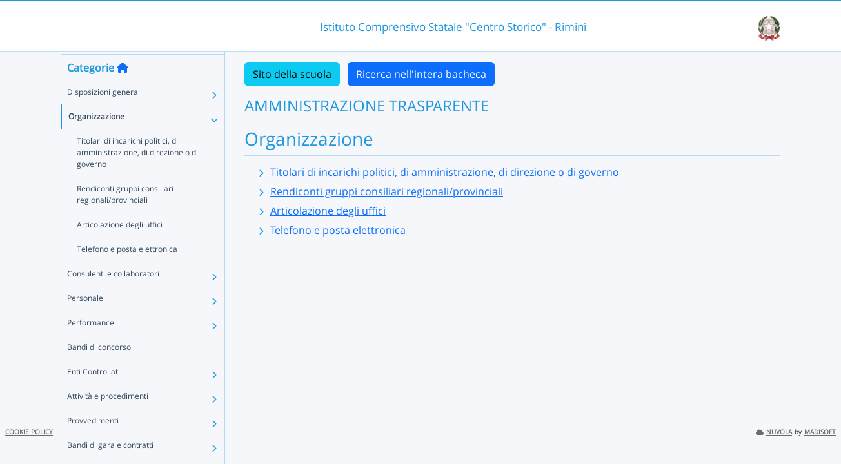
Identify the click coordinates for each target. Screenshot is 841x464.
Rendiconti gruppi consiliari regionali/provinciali (125, 217)
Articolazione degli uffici (120, 247)
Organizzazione (96, 139)
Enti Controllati (93, 394)
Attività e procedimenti (107, 419)
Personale (85, 321)
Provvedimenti (93, 443)
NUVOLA (774, 432)
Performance (90, 345)
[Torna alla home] (122, 91)
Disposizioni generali (104, 115)
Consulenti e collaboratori (113, 296)
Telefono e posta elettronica (127, 272)
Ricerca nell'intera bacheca (421, 74)
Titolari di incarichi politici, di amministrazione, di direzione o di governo (137, 176)
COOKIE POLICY (29, 432)
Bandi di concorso (99, 370)
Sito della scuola (292, 74)
